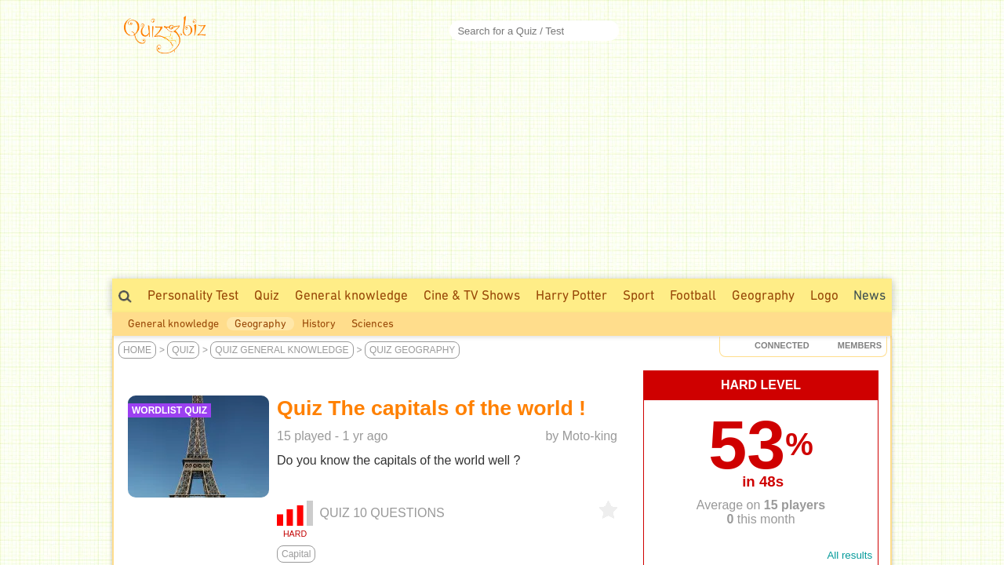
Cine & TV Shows (472, 295)
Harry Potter (571, 295)
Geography (763, 295)
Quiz (266, 295)
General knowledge (351, 295)
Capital (296, 554)
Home (137, 349)
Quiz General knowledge (281, 349)
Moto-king (589, 436)
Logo (824, 295)
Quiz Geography (412, 349)
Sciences (372, 323)
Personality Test (192, 295)
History (319, 323)
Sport (638, 295)
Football (693, 295)
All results (849, 555)
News (869, 295)
